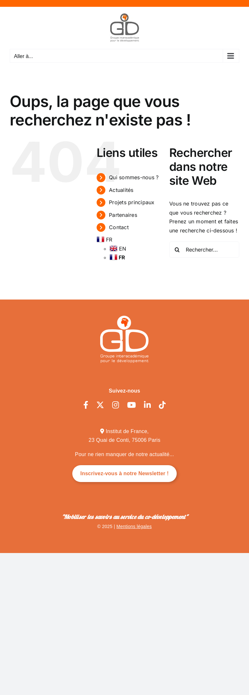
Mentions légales (134, 526)
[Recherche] (177, 249)
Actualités (121, 190)
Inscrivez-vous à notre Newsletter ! (124, 473)
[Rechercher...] (204, 249)
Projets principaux (131, 202)
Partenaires (123, 215)
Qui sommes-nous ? (134, 177)
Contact (119, 227)
